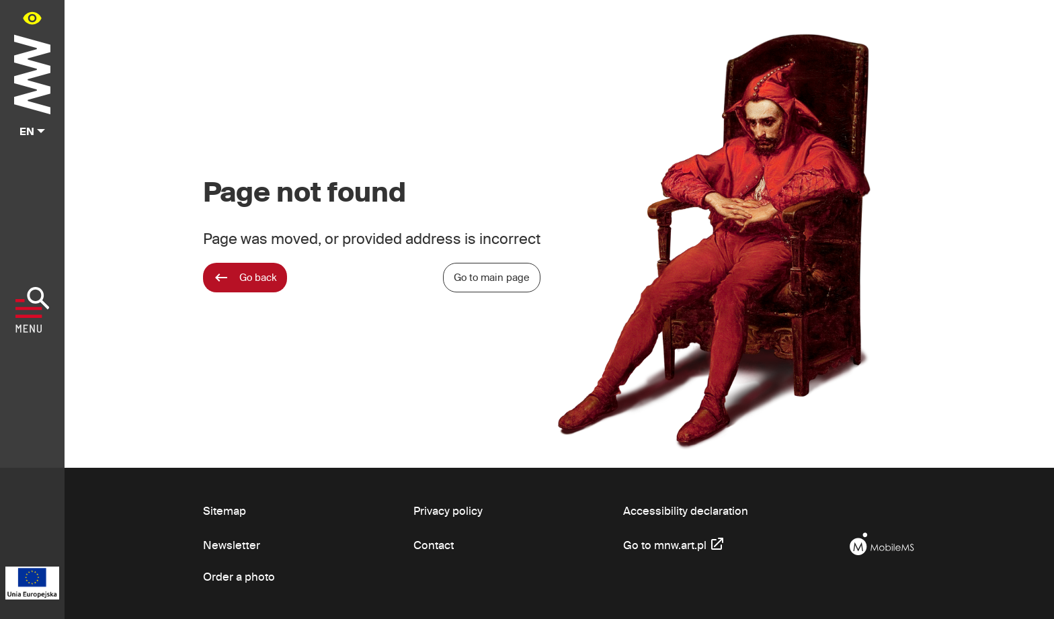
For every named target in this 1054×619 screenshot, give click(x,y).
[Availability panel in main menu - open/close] (32, 18)
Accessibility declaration (685, 510)
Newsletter (231, 545)
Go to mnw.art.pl (674, 543)
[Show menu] (32, 309)
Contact (433, 545)
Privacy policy (448, 510)
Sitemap (224, 510)
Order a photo (239, 576)
